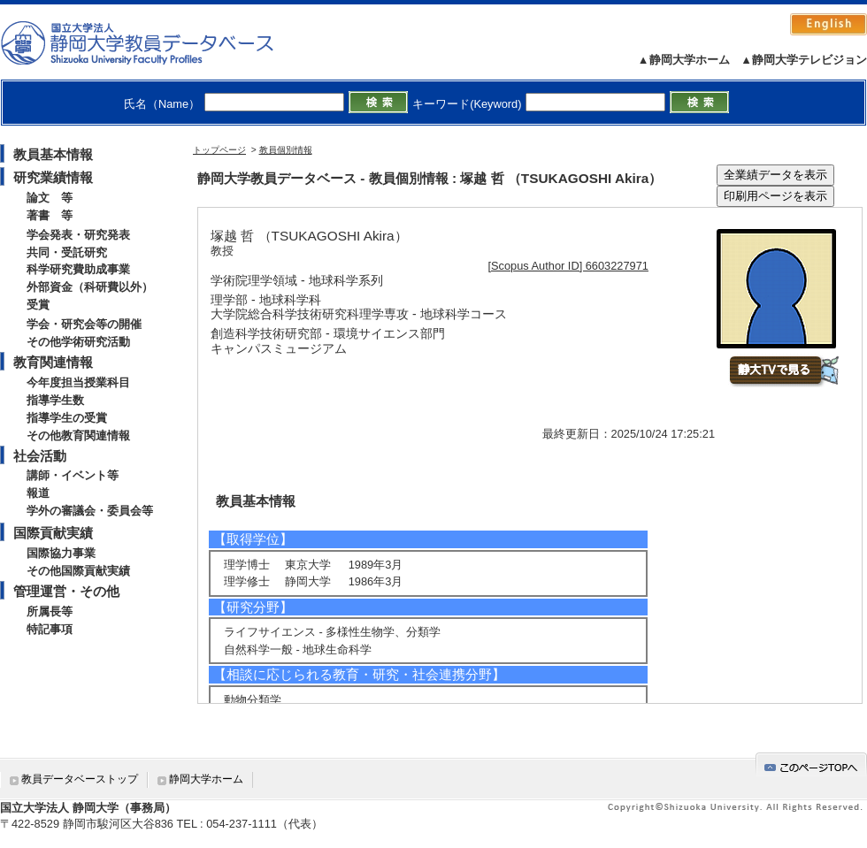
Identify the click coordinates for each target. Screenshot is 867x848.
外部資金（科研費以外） (90, 287)
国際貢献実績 (53, 532)
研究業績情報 (53, 177)
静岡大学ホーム (206, 779)
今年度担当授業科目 (78, 382)
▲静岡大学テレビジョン (803, 59)
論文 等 (50, 197)
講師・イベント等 (73, 475)
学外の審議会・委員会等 (90, 510)
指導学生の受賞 (67, 417)
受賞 (38, 304)
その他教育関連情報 (78, 435)
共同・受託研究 (67, 252)
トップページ (219, 150)
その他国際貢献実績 (78, 570)
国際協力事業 (61, 553)
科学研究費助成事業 (78, 269)
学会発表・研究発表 (78, 234)
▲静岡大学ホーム (684, 59)
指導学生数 (55, 400)
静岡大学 (155, 42)
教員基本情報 (53, 154)
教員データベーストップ (79, 779)
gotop (811, 764)
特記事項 (50, 629)
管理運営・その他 (66, 591)
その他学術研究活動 (78, 341)
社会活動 (39, 455)
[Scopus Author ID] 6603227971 (568, 265)
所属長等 (50, 611)
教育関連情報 (53, 362)
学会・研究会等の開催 (84, 324)
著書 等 (50, 215)
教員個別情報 (285, 150)
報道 (38, 493)
